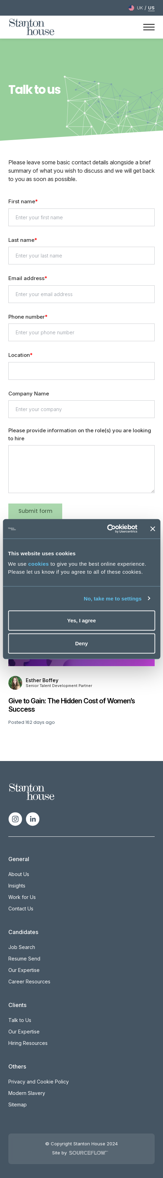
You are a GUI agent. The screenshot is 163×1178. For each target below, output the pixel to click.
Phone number (26, 317)
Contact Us (20, 908)
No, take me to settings (113, 598)
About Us (18, 874)
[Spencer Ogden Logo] (31, 791)
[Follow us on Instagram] (15, 818)
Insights (16, 886)
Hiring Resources (28, 1043)
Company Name (28, 393)
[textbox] (81, 217)
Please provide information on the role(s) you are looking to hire (79, 434)
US (151, 7)
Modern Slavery (26, 1093)
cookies (38, 564)
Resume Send (24, 959)
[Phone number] (81, 332)
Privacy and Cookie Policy (38, 1082)
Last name (21, 240)
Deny (81, 643)
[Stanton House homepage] (31, 27)
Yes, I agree (81, 620)
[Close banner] (152, 528)
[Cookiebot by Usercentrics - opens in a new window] (106, 528)
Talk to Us (19, 1020)
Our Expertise (24, 970)
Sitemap (17, 1104)
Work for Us (22, 897)
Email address (26, 278)
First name (21, 201)
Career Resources (29, 981)
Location (19, 355)
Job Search (21, 947)
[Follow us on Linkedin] (33, 818)
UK (140, 7)
